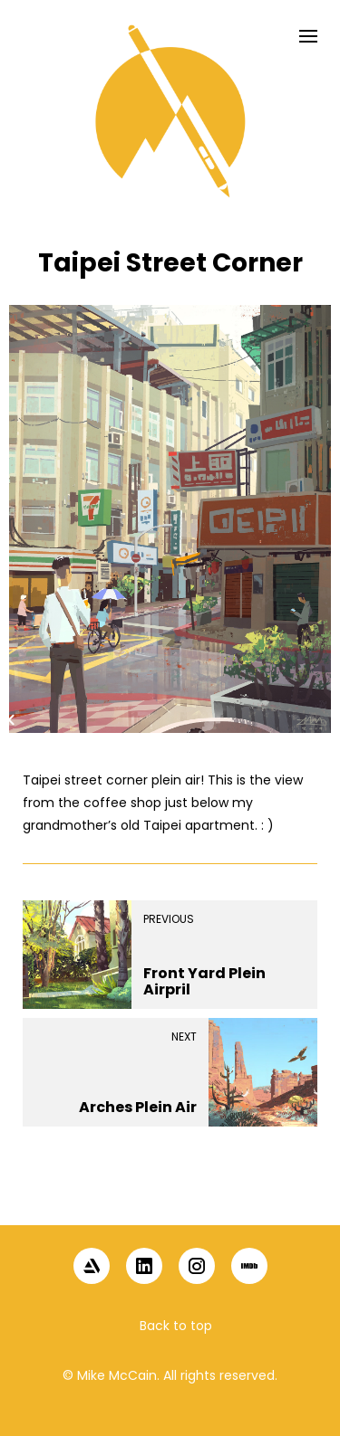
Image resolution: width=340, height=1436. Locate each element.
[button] (170, 1193)
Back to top (176, 1326)
